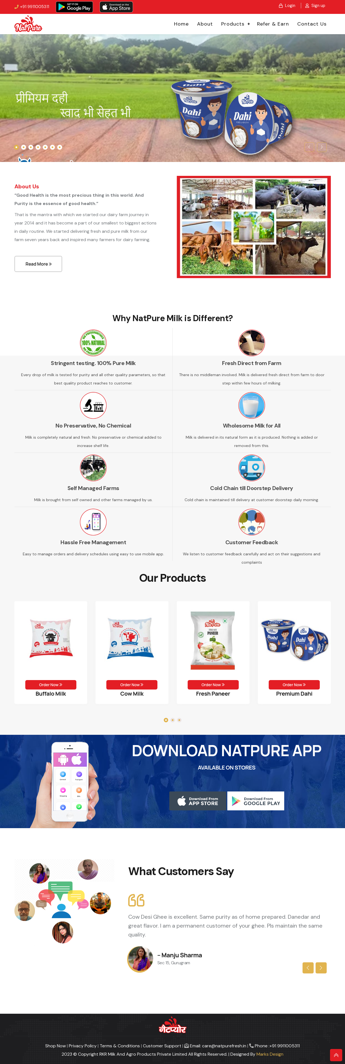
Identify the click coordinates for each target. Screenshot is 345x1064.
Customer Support (162, 1046)
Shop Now (55, 1046)
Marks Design (269, 1054)
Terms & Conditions (120, 1046)
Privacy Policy (83, 1046)
